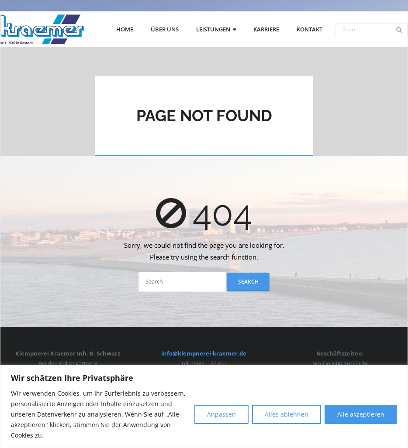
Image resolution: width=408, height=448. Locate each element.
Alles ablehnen (286, 414)
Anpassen (221, 414)
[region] (204, 406)
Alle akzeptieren (360, 414)
